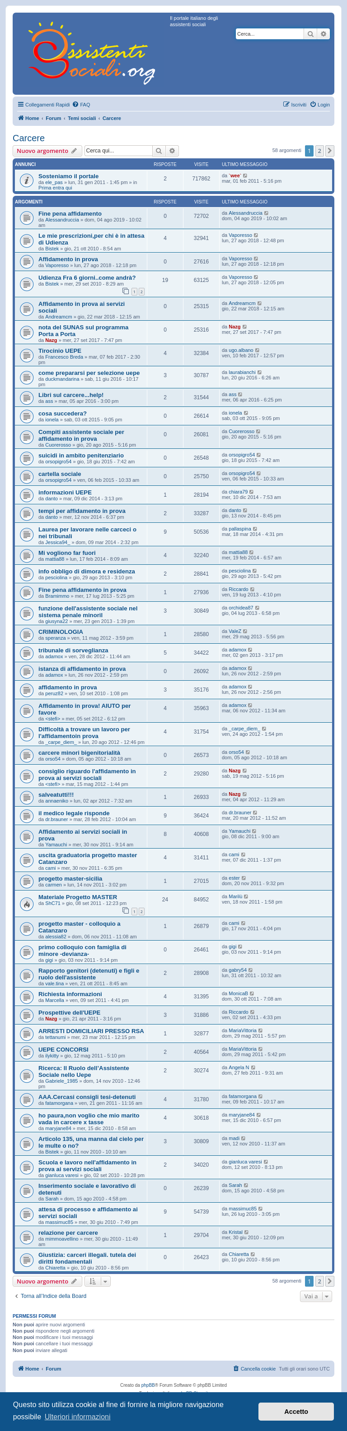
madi (234, 1138)
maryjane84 (58, 1128)
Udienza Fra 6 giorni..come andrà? (87, 277)
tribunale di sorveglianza (73, 650)
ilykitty (52, 1055)
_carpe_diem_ (61, 742)
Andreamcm (58, 316)
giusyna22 (56, 621)
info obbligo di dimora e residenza (86, 571)
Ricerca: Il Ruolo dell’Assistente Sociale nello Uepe (83, 1071)
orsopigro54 (58, 461)
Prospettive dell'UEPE (69, 1012)
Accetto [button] (296, 1411)
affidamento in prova (67, 687)
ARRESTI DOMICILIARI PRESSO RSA (91, 1031)
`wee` (235, 175)
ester (234, 878)
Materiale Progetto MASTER (77, 897)
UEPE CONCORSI (63, 1049)
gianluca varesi (61, 1175)
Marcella (54, 1000)
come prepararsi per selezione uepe (89, 372)
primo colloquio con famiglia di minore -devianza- (82, 950)
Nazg (51, 340)
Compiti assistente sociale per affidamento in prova (81, 435)
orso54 (53, 759)
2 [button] (319, 151)
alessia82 (55, 936)
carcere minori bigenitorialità (79, 752)
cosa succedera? (62, 413)
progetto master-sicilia (70, 878)
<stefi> (52, 718)
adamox (54, 656)
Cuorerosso (58, 445)
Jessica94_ (57, 542)
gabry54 (238, 970)
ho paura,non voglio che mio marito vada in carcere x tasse (88, 1119)
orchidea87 (241, 607)
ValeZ (235, 631)
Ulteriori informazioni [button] (78, 1417)
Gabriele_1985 (61, 1081)
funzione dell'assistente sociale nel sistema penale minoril (87, 612)
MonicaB (238, 993)
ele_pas (54, 182)
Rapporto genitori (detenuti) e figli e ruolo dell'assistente (88, 974)
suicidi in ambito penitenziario (81, 455)
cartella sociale (59, 474)
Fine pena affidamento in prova (82, 589)
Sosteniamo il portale (68, 176)
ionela (51, 419)
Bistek (52, 248)
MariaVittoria (243, 1030)
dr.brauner (56, 819)
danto (51, 498)
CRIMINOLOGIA (60, 631)
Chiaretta (55, 1267)
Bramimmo (57, 596)
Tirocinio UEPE (59, 350)
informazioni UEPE (65, 492)
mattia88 (54, 559)
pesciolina (56, 577)
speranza (55, 638)
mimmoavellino (61, 1239)
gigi (49, 960)
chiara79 (238, 491)
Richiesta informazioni (70, 994)
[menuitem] (81, 104)
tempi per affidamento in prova (82, 511)
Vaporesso (240, 235)
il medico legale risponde (74, 813)
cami (50, 868)
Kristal (236, 1232)
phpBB (148, 1385)
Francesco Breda (64, 357)
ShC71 (53, 903)
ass (49, 401)
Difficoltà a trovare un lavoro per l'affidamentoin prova (84, 732)
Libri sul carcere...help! (70, 395)
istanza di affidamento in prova (82, 668)
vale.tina (54, 983)
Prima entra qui (55, 187)
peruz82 (54, 693)
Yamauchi (56, 844)
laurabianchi (242, 372)
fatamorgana (59, 1103)
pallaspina (240, 528)
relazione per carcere (68, 1232)
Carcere (29, 138)
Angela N (239, 1067)
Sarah (51, 1198)
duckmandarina (62, 379)
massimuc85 (59, 1222)
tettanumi (55, 1037)
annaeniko (56, 800)
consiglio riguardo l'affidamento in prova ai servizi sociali (87, 774)
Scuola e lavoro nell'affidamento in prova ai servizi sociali (87, 1165)
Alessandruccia (62, 219)
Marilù (235, 896)
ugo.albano (241, 350)
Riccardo (238, 589)
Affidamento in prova (68, 259)
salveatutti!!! (56, 794)
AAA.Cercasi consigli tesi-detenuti (87, 1097)
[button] (329, 150)
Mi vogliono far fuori (67, 552)
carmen (53, 884)
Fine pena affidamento (70, 213)
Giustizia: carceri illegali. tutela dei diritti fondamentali (87, 1258)
